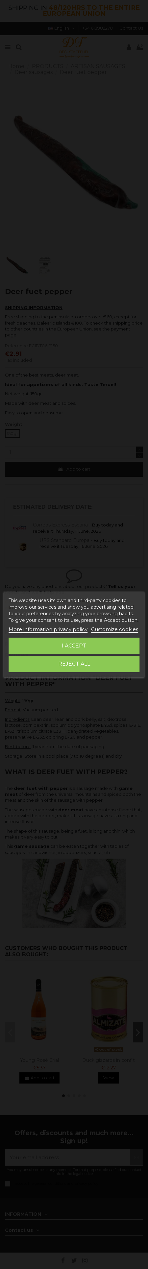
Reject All (74, 664)
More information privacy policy (48, 629)
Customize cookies (114, 629)
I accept (74, 646)
